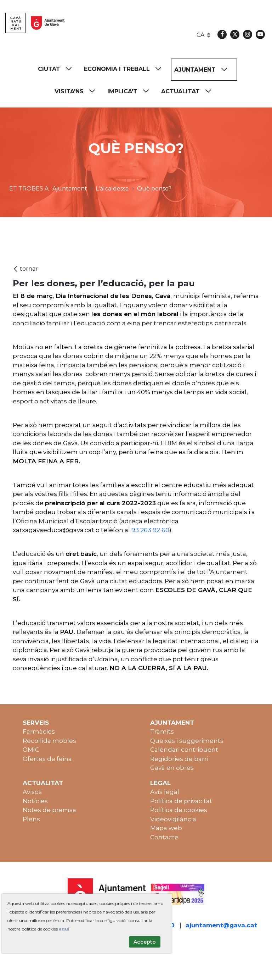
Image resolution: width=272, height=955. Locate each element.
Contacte (164, 837)
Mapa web (166, 828)
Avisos (32, 791)
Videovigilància (173, 819)
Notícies (35, 801)
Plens (31, 819)
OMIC (31, 749)
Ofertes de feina (47, 758)
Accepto (145, 942)
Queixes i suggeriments (186, 740)
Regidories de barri (179, 758)
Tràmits (162, 731)
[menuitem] (58, 69)
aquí (64, 929)
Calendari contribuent (184, 749)
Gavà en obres (172, 767)
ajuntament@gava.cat (221, 925)
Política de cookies (178, 809)
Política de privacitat (181, 801)
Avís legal (164, 791)
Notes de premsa (49, 809)
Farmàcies (39, 731)
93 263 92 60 (150, 530)
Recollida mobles (49, 740)
